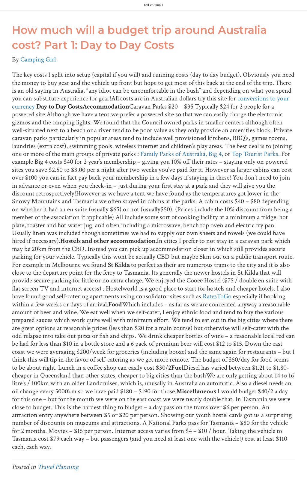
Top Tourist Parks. (256, 154)
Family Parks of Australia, (174, 154)
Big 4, (216, 154)
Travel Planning (58, 467)
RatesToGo (217, 296)
